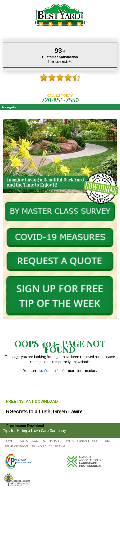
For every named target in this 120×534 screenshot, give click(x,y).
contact (83, 441)
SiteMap (60, 446)
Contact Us (52, 370)
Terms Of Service (16, 446)
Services (22, 441)
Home (9, 441)
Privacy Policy (42, 446)
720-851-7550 (60, 100)
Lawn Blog (38, 441)
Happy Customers (61, 441)
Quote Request (103, 441)
